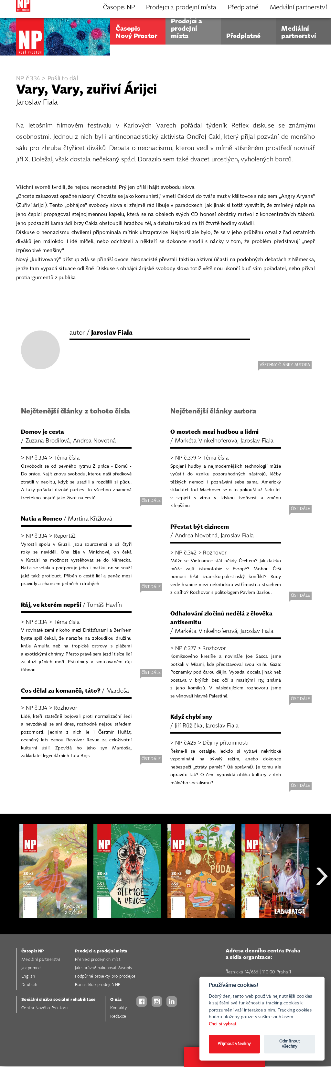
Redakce (118, 1016)
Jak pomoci (31, 968)
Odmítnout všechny (289, 1044)
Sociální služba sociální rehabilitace (58, 1000)
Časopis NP (32, 951)
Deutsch (29, 985)
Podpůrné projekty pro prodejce (105, 976)
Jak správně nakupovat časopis (103, 968)
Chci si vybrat (223, 1023)
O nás (116, 1000)
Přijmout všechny (234, 1044)
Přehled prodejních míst (98, 960)
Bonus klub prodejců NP (98, 985)
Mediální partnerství (40, 960)
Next (322, 899)
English (28, 976)
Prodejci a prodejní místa (101, 951)
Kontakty (118, 1008)
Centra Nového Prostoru (44, 1008)
